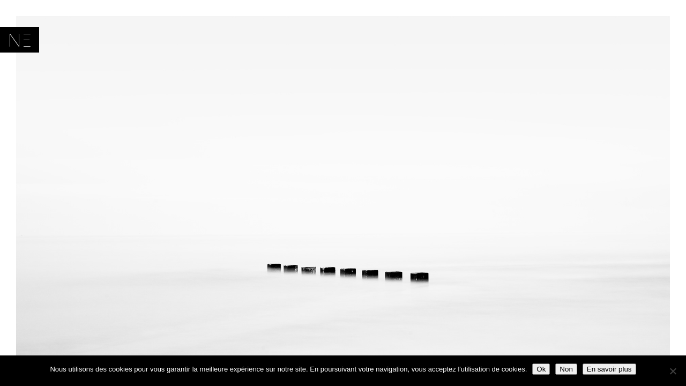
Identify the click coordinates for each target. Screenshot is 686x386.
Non (566, 369)
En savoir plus (609, 369)
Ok (541, 369)
